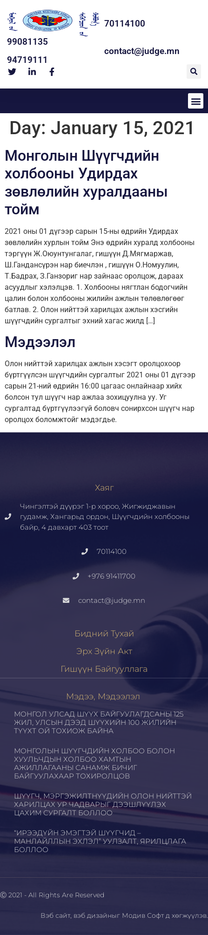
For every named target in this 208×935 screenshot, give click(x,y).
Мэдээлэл (40, 342)
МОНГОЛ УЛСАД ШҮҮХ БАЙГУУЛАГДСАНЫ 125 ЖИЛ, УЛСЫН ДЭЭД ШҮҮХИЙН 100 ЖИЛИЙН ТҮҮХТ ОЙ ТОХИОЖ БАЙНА (98, 722)
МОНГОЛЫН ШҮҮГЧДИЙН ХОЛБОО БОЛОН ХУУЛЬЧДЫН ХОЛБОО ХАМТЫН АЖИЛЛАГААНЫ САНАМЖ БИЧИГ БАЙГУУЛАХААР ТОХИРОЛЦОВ (94, 763)
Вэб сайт (55, 915)
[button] (194, 71)
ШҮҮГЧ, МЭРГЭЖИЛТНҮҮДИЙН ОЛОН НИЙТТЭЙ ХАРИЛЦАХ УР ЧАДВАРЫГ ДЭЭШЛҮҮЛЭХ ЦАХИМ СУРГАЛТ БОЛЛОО (103, 804)
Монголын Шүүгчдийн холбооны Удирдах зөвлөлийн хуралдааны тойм (86, 182)
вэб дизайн (93, 915)
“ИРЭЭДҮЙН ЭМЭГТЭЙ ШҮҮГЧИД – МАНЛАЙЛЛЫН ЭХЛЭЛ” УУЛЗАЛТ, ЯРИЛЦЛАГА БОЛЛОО (100, 841)
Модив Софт (143, 915)
